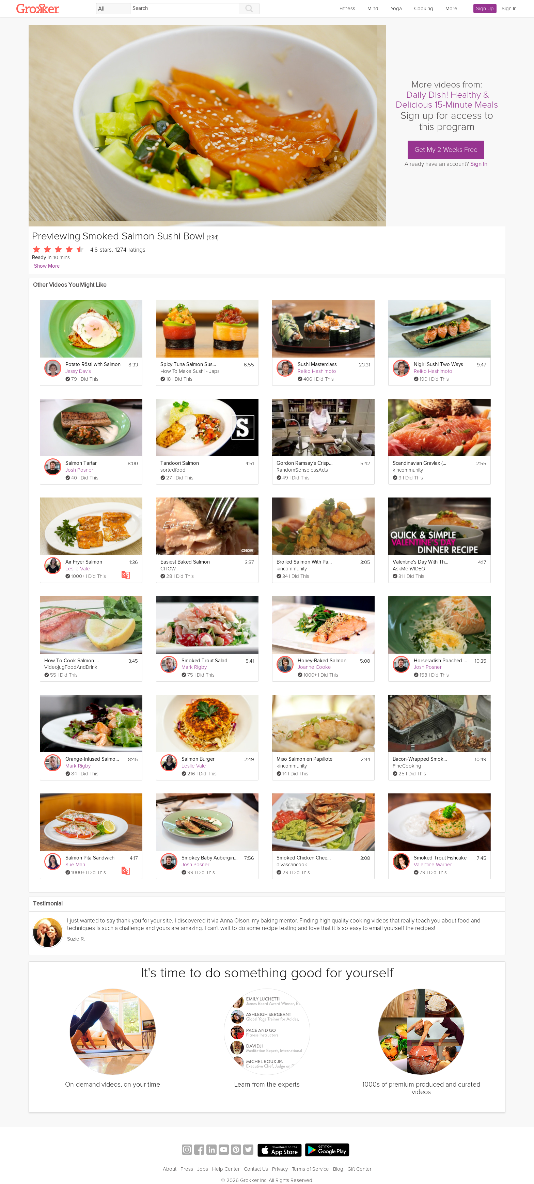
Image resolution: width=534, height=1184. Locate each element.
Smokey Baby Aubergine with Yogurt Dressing (210, 858)
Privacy (280, 1169)
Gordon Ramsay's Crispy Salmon (305, 463)
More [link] (451, 8)
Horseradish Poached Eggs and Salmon (442, 660)
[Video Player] (207, 125)
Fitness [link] (347, 8)
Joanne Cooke (314, 667)
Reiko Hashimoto (317, 371)
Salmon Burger (198, 759)
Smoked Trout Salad (204, 660)
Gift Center (359, 1169)
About (169, 1169)
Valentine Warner (433, 865)
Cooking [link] (423, 8)
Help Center (226, 1169)
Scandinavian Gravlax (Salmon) (421, 463)
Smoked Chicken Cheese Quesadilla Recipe (305, 858)
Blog (338, 1169)
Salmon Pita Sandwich (89, 858)
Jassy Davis (78, 371)
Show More (47, 266)
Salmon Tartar (81, 463)
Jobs (202, 1169)
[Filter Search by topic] (113, 8)
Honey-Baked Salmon (322, 660)
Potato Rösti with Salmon (93, 364)
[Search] (184, 8)
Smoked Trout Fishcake (440, 858)
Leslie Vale (77, 569)
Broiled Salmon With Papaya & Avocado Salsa (305, 562)
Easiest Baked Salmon (185, 562)
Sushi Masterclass (317, 364)
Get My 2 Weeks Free (445, 150)
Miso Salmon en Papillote (304, 759)
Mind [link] (372, 8)
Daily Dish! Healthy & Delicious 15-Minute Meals (447, 100)
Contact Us (256, 1169)
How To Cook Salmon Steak (72, 660)
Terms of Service (310, 1169)
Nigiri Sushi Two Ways (438, 364)
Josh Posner (79, 470)
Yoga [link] (396, 8)
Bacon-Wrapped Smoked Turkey (421, 759)
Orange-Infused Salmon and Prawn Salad (93, 759)
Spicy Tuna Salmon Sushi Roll (188, 364)
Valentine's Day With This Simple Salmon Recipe (421, 562)
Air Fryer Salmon (83, 562)
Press (186, 1169)
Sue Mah (75, 865)
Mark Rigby (194, 667)
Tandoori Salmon (179, 463)
